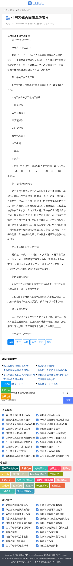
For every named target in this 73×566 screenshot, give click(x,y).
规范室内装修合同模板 (17, 505)
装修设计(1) (40, 468)
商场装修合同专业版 (13, 379)
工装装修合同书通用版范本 (19, 447)
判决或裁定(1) (19, 474)
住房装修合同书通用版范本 (53, 536)
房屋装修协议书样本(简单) (53, 433)
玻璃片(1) (17, 485)
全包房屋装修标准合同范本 (16, 370)
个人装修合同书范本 (16, 451)
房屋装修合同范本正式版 (18, 429)
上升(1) (5, 485)
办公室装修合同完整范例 (18, 509)
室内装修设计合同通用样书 (53, 424)
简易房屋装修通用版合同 (18, 514)
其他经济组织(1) (25, 491)
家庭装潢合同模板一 (50, 429)
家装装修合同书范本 (48, 384)
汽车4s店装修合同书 (13, 384)
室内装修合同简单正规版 (18, 527)
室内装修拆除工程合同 (51, 509)
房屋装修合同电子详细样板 (19, 523)
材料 (41, 342)
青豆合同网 (23, 555)
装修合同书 (11, 532)
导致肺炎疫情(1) (25, 480)
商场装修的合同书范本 (51, 505)
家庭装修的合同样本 (50, 415)
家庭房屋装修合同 (47, 366)
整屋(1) (66, 468)
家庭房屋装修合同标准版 (52, 514)
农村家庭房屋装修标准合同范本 (53, 375)
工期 (26, 342)
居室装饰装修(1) (10, 468)
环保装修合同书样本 (50, 447)
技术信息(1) (7, 491)
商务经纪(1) (62, 480)
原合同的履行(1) (45, 480)
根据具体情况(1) (38, 474)
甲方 (18, 342)
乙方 (11, 342)
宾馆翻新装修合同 (47, 379)
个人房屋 (10, 10)
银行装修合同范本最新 (17, 536)
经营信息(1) (57, 485)
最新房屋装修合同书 (16, 518)
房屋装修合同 (24, 10)
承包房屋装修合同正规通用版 (54, 420)
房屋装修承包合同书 (16, 433)
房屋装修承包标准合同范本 (53, 438)
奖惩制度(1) (7, 480)
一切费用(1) (42, 485)
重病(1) (29, 485)
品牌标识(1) (56, 474)
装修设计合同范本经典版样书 (52, 370)
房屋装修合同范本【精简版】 (54, 527)
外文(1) (5, 474)
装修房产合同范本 (49, 532)
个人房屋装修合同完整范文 (19, 442)
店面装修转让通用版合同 (18, 415)
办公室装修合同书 (49, 545)
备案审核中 (55, 555)
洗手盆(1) (54, 468)
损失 (49, 342)
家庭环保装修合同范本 (51, 523)
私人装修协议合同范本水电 (16, 366)
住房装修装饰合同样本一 (52, 442)
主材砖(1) (26, 468)
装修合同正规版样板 (16, 541)
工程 (34, 342)
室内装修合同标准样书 (17, 545)
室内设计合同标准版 (50, 451)
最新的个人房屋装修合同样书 (20, 424)
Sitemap (64, 555)
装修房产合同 (46, 541)
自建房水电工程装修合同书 (19, 420)
